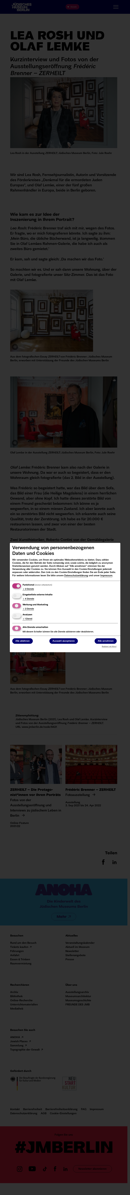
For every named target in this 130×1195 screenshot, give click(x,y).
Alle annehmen (106, 641)
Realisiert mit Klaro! (109, 646)
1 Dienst (27, 619)
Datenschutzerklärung (76, 576)
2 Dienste (28, 589)
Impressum (106, 576)
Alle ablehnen (22, 641)
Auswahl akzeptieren (63, 641)
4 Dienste (28, 599)
